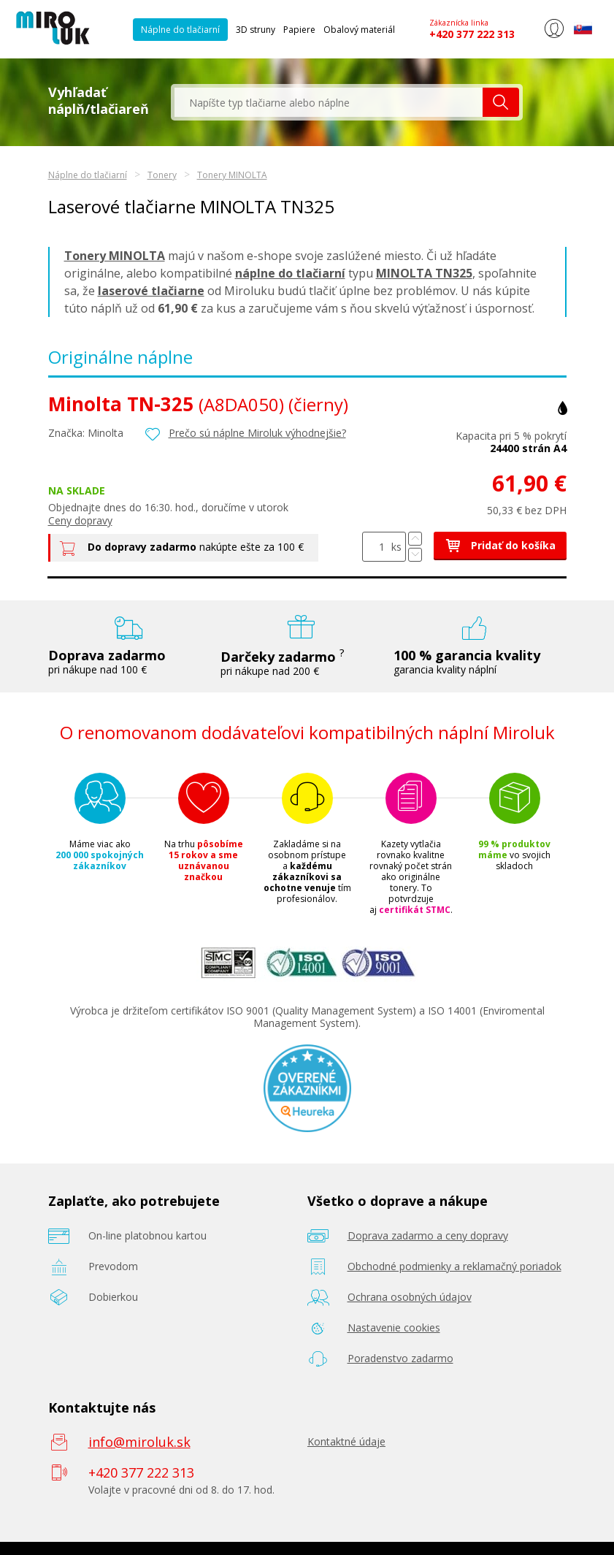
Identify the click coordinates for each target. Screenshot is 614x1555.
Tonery (162, 175)
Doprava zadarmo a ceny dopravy (428, 1235)
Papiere (299, 29)
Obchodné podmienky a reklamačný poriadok (454, 1266)
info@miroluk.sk (139, 1442)
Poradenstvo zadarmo (400, 1358)
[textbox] (328, 102)
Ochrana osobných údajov (410, 1297)
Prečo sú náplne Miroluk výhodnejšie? (257, 433)
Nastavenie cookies (394, 1327)
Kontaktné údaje (346, 1441)
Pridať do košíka (500, 545)
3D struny (255, 29)
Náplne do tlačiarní (180, 29)
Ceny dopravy (80, 520)
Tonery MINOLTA (232, 175)
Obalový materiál (359, 29)
